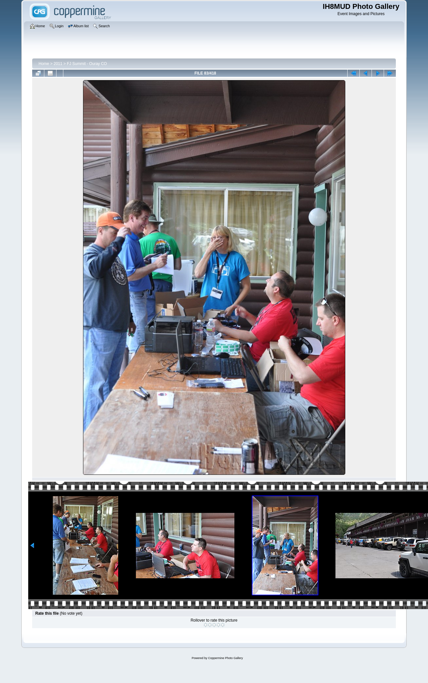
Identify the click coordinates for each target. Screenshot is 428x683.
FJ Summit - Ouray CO (87, 63)
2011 (58, 63)
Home (44, 63)
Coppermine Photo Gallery (225, 658)
